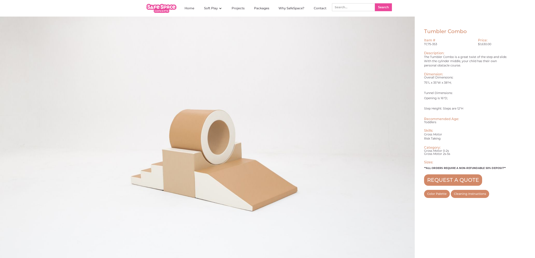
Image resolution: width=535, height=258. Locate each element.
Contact (320, 8)
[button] (213, 8)
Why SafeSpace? (291, 8)
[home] (162, 8)
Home (189, 8)
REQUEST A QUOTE (453, 180)
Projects (238, 8)
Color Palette (437, 194)
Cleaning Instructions (470, 194)
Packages (261, 8)
